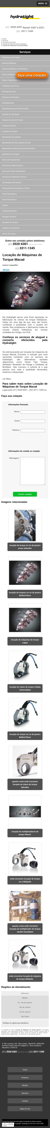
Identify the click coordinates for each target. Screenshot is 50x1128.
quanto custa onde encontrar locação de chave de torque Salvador (25, 784)
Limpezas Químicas (9, 126)
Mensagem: (27, 471)
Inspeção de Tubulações (11, 114)
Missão (25, 1085)
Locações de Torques (10, 131)
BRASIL (25, 998)
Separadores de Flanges (10, 154)
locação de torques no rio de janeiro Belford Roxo (25, 594)
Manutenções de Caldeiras (11, 137)
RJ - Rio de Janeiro (25, 1003)
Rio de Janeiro (24, 1007)
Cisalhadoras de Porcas (10, 86)
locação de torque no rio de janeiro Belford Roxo (25, 735)
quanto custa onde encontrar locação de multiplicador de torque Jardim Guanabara (25, 929)
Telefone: (28, 430)
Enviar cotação (25, 494)
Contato (25, 1101)
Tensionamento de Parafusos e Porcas (16, 188)
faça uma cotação (32, 75)
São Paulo (25, 1016)
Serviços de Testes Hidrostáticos (14, 171)
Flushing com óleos (9, 92)
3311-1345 (27, 31)
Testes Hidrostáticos (9, 194)
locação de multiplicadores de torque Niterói (25, 833)
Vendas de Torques (9, 234)
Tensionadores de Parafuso (12, 183)
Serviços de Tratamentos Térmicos (14, 177)
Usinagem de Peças (9, 217)
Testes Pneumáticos (9, 200)
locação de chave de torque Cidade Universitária (25, 688)
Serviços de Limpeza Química (12, 165)
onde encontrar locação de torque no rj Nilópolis (25, 880)
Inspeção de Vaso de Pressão (12, 120)
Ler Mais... (7, 379)
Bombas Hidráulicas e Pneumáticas (15, 69)
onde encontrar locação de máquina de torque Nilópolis (25, 977)
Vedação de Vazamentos (11, 228)
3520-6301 (16, 27)
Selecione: (25, 993)
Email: (30, 421)
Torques (5, 205)
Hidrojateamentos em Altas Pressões (15, 109)
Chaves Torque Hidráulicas (11, 80)
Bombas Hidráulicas (9, 63)
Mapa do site (25, 1109)
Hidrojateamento (8, 103)
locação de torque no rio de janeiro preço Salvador (25, 546)
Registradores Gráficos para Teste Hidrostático (19, 148)
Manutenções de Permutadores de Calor (16, 143)
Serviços (25, 52)
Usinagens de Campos (10, 222)
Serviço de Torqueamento (11, 160)
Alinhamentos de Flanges (11, 57)
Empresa (25, 1078)
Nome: (29, 412)
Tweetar (6, 270)
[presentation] (22, 441)
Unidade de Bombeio (9, 211)
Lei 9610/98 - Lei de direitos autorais (30, 1034)
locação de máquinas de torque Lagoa (25, 641)
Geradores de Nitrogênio (11, 97)
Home (25, 1070)
